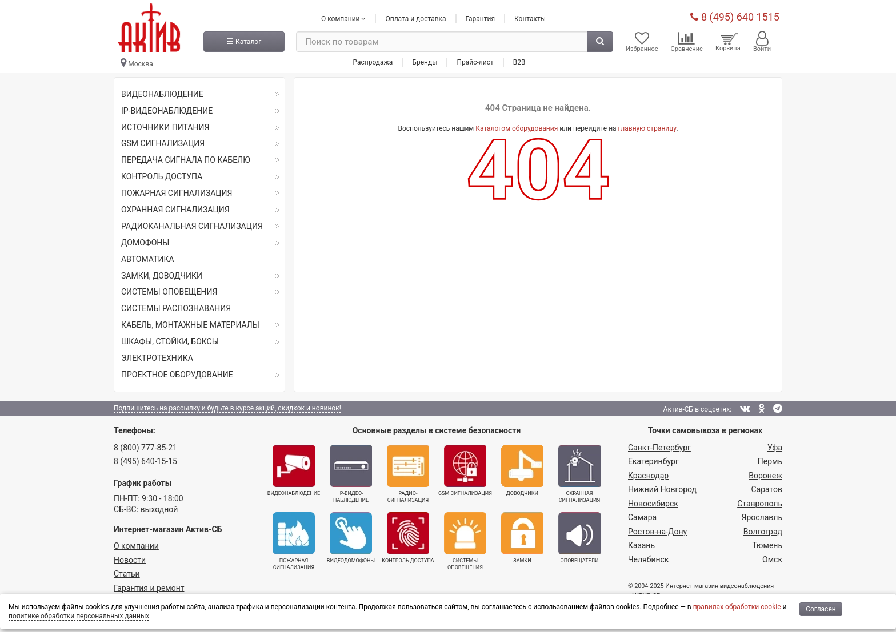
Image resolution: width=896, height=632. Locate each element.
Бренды (424, 62)
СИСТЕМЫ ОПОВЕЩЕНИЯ (169, 291)
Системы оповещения (465, 541)
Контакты (530, 19)
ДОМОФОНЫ (145, 242)
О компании (136, 545)
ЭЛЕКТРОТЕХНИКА (157, 358)
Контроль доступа (408, 537)
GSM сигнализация (465, 470)
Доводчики (522, 470)
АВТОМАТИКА (147, 259)
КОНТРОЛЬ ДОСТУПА (161, 176)
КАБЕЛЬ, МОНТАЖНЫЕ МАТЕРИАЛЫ (190, 324)
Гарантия (480, 19)
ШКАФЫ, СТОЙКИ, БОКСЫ (170, 341)
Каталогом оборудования (516, 128)
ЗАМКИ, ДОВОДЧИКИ (161, 275)
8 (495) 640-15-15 (145, 461)
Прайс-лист (475, 62)
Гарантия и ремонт (149, 588)
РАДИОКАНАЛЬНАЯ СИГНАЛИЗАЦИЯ (192, 226)
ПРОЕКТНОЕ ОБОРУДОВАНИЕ (177, 374)
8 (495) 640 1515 (734, 17)
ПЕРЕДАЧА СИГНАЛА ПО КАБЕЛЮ (185, 159)
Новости (130, 560)
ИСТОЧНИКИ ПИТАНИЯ (165, 127)
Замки (522, 537)
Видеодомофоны (351, 537)
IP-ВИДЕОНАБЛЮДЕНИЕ (167, 110)
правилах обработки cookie (737, 607)
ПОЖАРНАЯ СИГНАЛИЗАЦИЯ (177, 193)
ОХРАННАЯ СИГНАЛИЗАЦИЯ (175, 209)
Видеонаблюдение (293, 470)
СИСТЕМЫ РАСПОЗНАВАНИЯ (176, 308)
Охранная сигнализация (579, 474)
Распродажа (373, 62)
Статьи (127, 573)
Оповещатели (579, 537)
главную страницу (647, 128)
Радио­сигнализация (408, 474)
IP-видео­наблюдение (351, 474)
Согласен (821, 609)
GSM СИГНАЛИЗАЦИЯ (163, 143)
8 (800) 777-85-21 (145, 447)
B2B (519, 62)
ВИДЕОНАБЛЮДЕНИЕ (162, 94)
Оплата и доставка (415, 19)
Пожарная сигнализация (294, 541)
